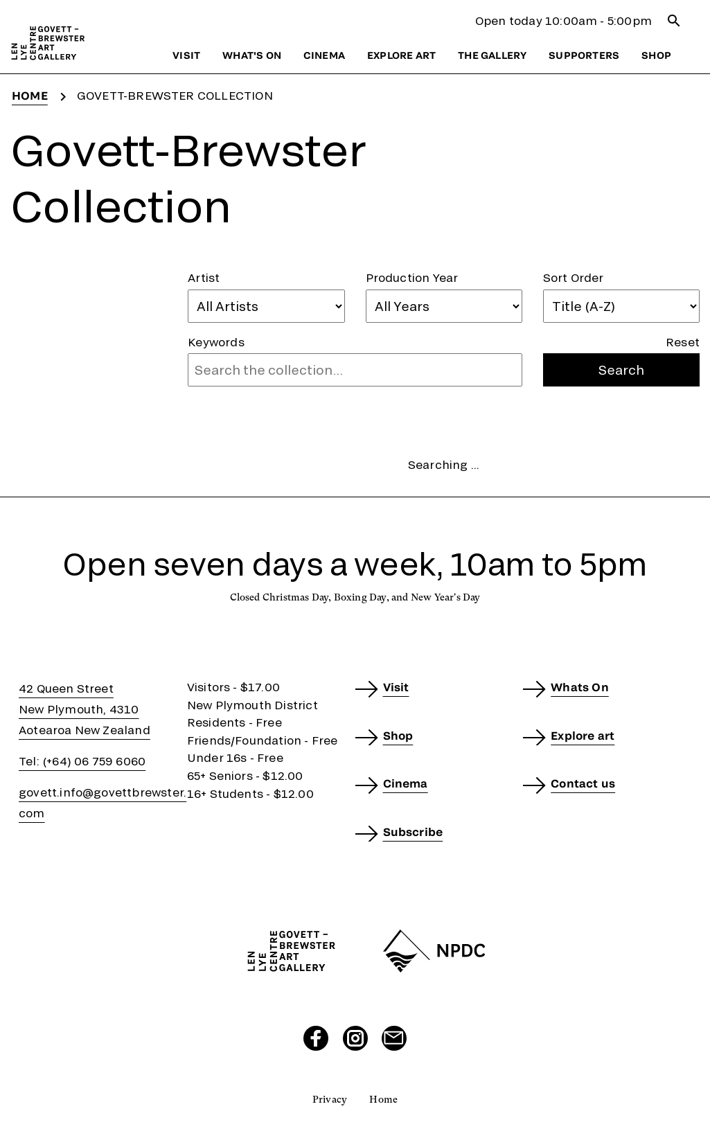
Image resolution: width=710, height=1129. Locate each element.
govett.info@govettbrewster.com (102, 802)
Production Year (412, 277)
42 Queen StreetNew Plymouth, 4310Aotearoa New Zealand (84, 709)
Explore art (401, 55)
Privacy (329, 1099)
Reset (683, 341)
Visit (186, 55)
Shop (656, 55)
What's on (251, 55)
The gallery (492, 55)
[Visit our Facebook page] (315, 1038)
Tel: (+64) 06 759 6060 (82, 760)
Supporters (584, 55)
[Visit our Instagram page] (355, 1038)
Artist (204, 277)
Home (30, 95)
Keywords (216, 341)
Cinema (324, 55)
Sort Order (573, 277)
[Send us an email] (394, 1038)
